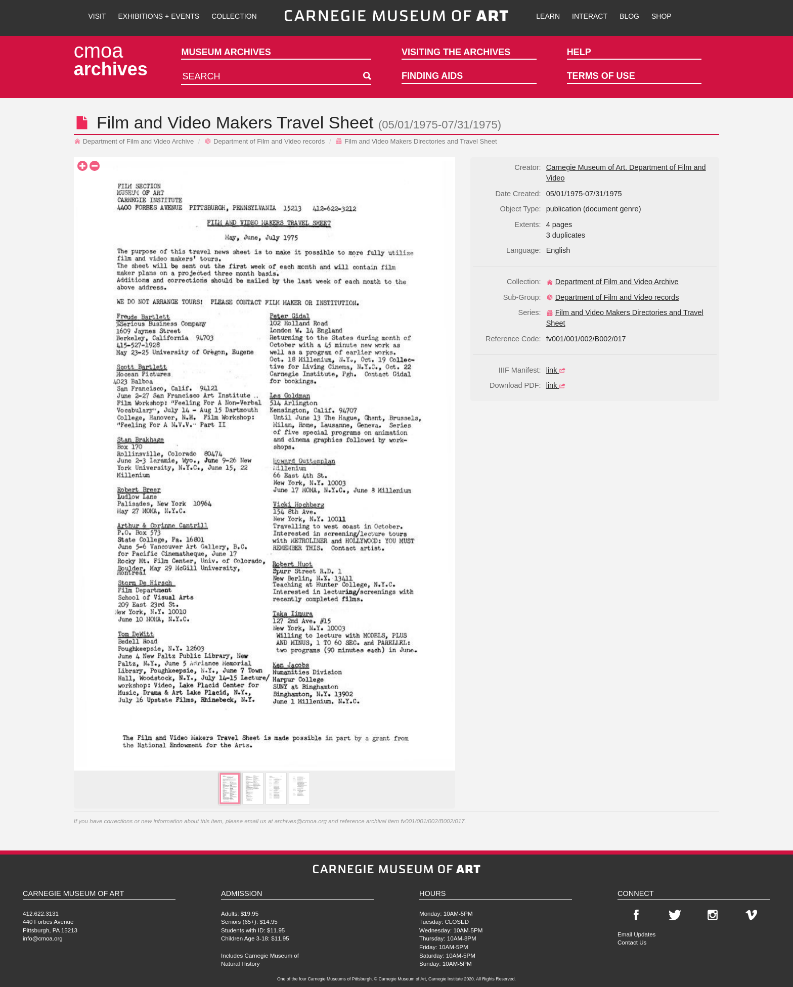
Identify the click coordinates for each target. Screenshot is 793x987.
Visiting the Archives (456, 52)
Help (579, 52)
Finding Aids (432, 76)
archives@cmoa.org (301, 821)
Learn (548, 16)
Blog (629, 16)
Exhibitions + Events (159, 16)
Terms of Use (601, 76)
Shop (661, 16)
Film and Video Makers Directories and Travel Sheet (416, 141)
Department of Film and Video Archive (134, 141)
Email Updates (636, 934)
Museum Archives (226, 52)
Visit (97, 16)
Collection (233, 16)
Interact (589, 16)
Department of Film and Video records (264, 141)
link (557, 370)
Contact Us (632, 942)
